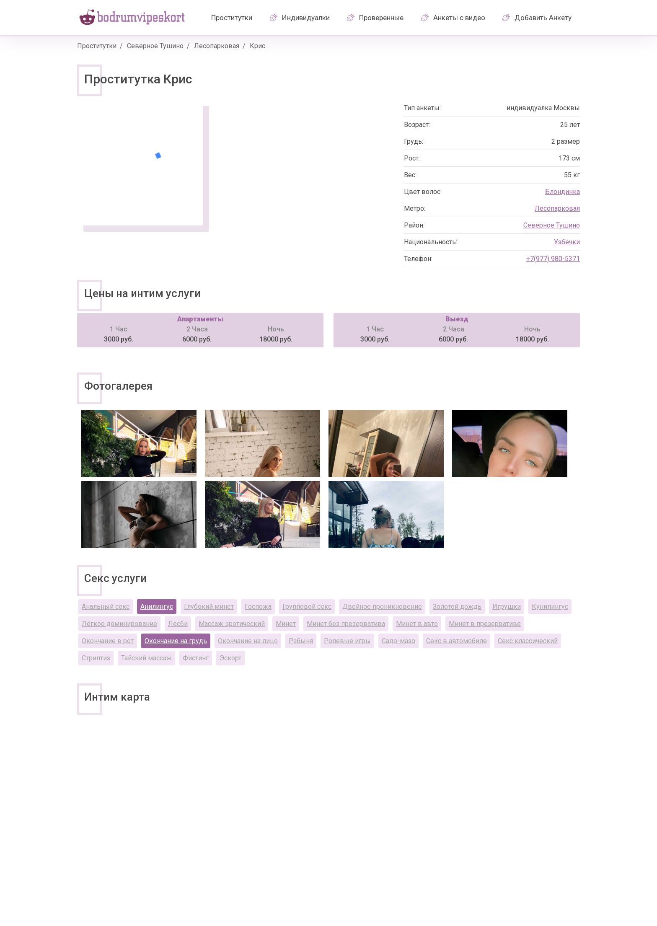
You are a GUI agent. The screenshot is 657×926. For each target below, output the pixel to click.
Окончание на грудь (176, 641)
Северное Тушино (155, 46)
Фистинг (196, 658)
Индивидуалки (306, 17)
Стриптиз (96, 658)
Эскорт (230, 658)
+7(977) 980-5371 (553, 259)
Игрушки (506, 606)
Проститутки (231, 17)
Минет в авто (417, 624)
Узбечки (567, 242)
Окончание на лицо (248, 641)
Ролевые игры (347, 641)
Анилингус (156, 606)
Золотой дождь (457, 606)
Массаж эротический (232, 624)
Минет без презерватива (346, 624)
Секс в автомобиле (456, 641)
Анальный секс (105, 606)
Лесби (178, 624)
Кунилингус (550, 606)
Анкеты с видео (459, 17)
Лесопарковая (216, 46)
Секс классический (528, 641)
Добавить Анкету (543, 17)
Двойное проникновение (382, 606)
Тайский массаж (146, 658)
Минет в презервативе (485, 624)
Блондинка (562, 192)
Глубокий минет (209, 606)
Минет (286, 624)
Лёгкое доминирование (119, 624)
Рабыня (301, 641)
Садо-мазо (398, 641)
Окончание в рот (108, 641)
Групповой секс (306, 606)
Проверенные (381, 17)
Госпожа (258, 606)
